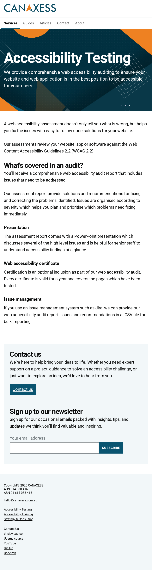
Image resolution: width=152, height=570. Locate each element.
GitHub (8, 548)
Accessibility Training (18, 514)
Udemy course (13, 538)
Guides (28, 23)
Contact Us (11, 529)
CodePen (10, 553)
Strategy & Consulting (18, 519)
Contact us (23, 389)
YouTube (10, 543)
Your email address (27, 438)
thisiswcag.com (14, 534)
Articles (45, 23)
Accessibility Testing (18, 509)
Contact (63, 23)
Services (10, 23)
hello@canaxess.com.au (20, 500)
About (79, 23)
